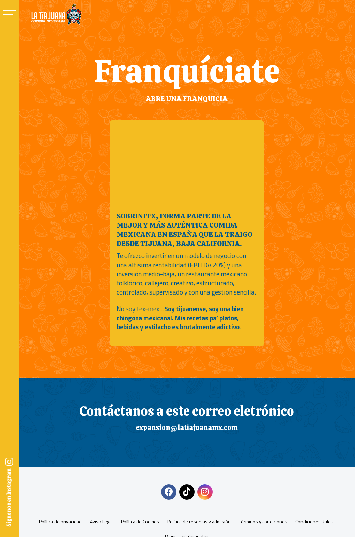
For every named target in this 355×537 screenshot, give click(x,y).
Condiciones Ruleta (315, 521)
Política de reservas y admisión (199, 521)
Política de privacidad (60, 521)
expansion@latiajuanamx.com (187, 427)
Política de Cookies (140, 521)
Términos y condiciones (263, 521)
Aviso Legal (101, 521)
